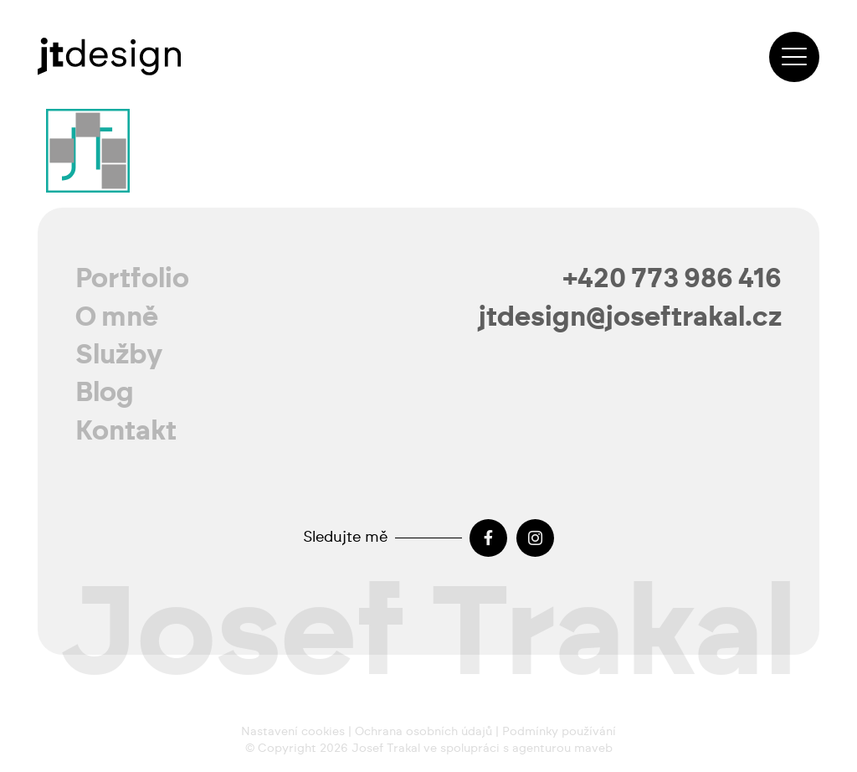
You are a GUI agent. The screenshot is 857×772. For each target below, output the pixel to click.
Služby (119, 355)
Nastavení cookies (293, 732)
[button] (794, 57)
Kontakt (126, 431)
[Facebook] (488, 538)
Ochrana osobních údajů (423, 732)
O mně (116, 317)
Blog (104, 392)
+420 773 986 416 (672, 278)
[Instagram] (535, 538)
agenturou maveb (562, 748)
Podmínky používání (559, 732)
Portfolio (132, 278)
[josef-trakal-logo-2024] (109, 56)
